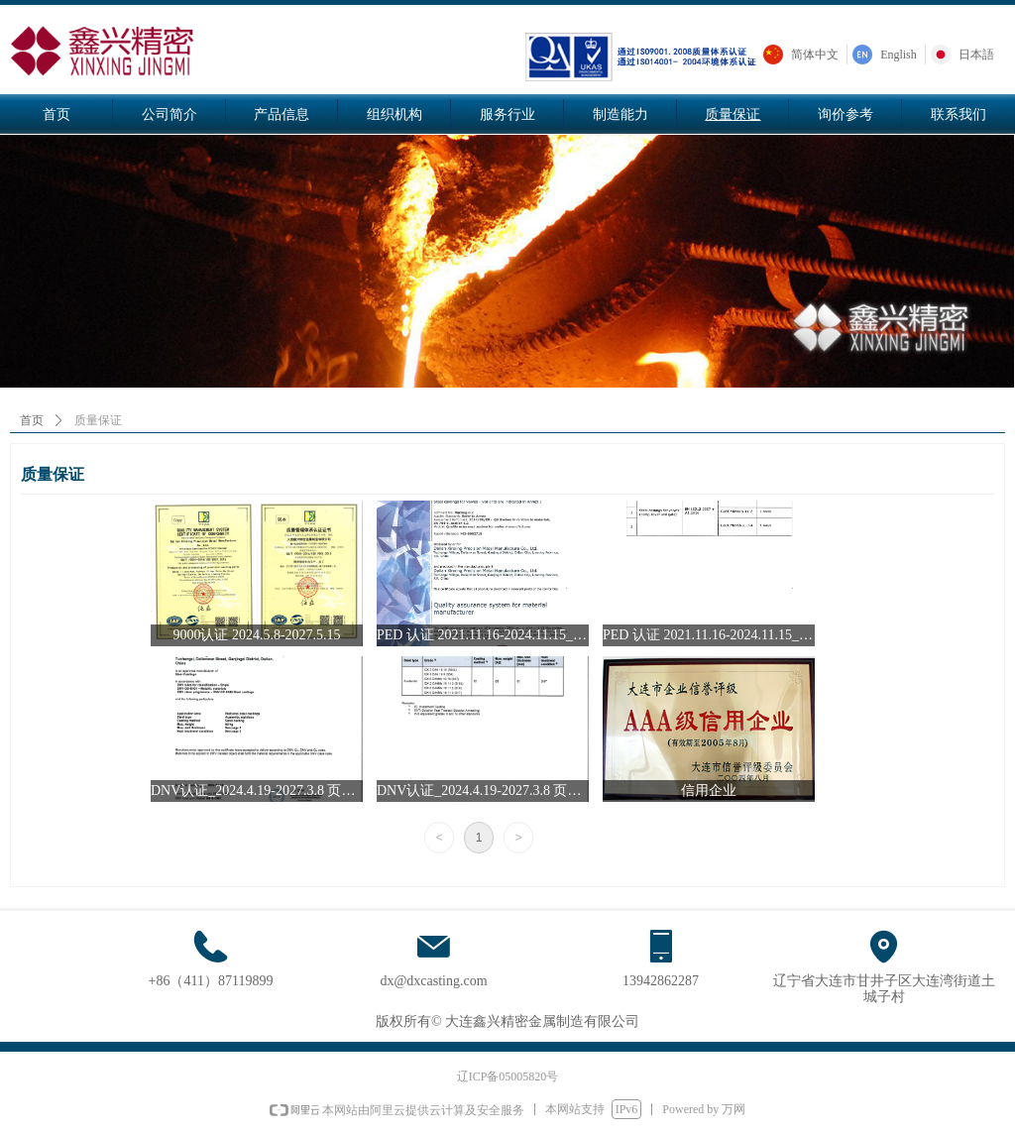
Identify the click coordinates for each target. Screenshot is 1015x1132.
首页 (32, 420)
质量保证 (98, 420)
